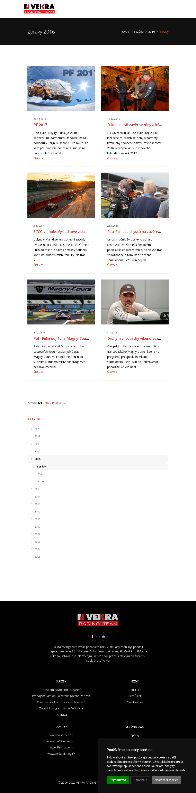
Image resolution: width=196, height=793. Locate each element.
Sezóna (139, 32)
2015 (36, 489)
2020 (36, 429)
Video (40, 481)
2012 (36, 511)
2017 (36, 451)
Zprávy (41, 466)
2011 (36, 519)
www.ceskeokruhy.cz (61, 754)
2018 (36, 444)
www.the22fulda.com (61, 741)
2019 (36, 436)
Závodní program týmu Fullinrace (61, 708)
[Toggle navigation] (166, 9)
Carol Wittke (135, 702)
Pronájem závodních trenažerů (61, 690)
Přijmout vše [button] (118, 780)
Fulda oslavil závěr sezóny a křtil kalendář (142, 124)
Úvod (127, 32)
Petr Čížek (135, 696)
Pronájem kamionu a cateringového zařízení (61, 696)
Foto (39, 474)
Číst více (38, 158)
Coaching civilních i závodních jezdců (61, 702)
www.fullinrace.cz (61, 735)
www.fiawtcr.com (61, 747)
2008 (36, 542)
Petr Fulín (135, 690)
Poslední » (58, 403)
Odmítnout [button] (140, 780)
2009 (36, 534)
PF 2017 (40, 124)
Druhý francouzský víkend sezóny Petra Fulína (146, 338)
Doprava (61, 715)
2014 (36, 496)
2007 (36, 549)
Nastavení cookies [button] (166, 780)
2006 (36, 556)
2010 (36, 526)
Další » (46, 403)
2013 (36, 504)
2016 (151, 32)
